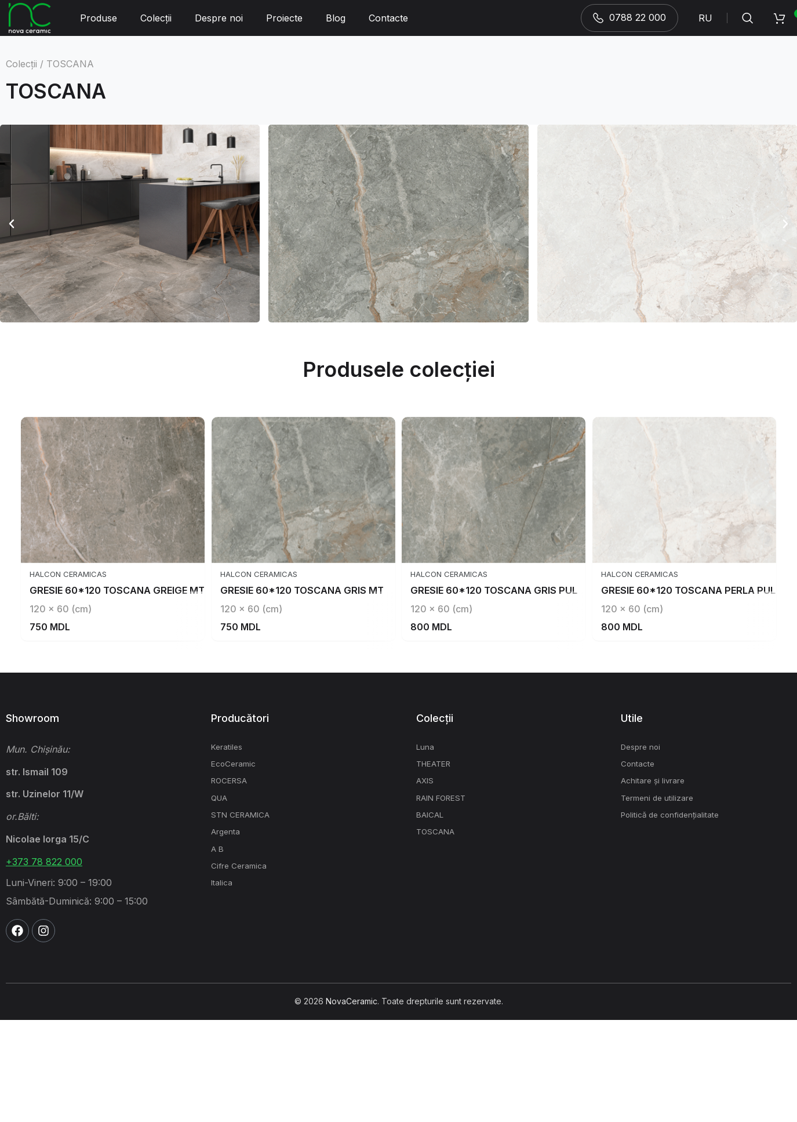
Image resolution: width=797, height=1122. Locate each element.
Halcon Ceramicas (55, 676)
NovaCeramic (351, 1103)
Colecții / (24, 80)
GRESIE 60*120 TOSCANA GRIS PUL (503, 692)
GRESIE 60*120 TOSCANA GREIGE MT (109, 692)
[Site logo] (33, 25)
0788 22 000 (629, 25)
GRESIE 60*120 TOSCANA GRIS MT (302, 692)
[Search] (747, 26)
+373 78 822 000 (44, 964)
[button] (11, 239)
